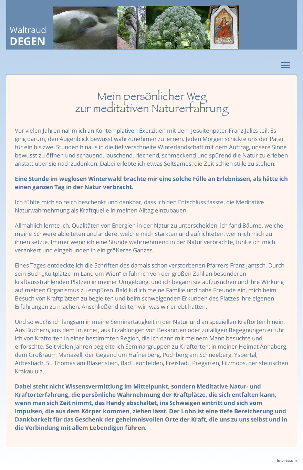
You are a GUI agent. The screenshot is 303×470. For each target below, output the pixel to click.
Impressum (287, 460)
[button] (285, 65)
